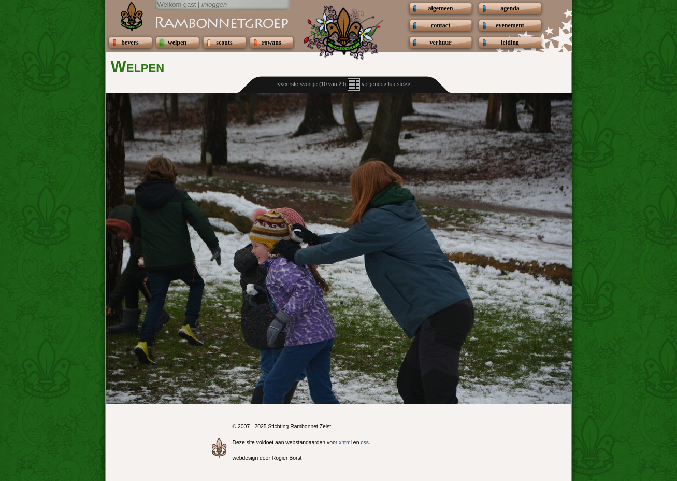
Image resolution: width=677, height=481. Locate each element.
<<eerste (287, 84)
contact (440, 25)
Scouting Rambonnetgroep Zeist (196, 22)
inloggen (214, 4)
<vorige (309, 84)
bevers (129, 42)
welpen (177, 42)
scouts (224, 42)
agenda (510, 8)
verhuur (441, 42)
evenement (510, 25)
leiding (510, 42)
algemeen (440, 8)
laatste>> (399, 84)
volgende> (374, 84)
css (365, 442)
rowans (271, 42)
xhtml (345, 442)
